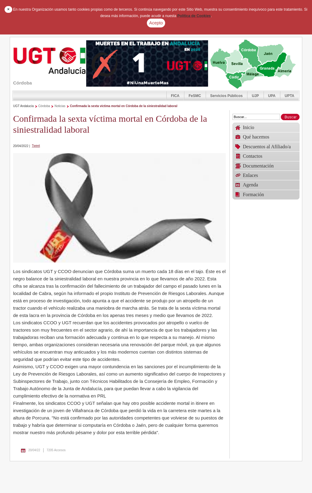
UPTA (289, 96)
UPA (271, 96)
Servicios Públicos (226, 96)
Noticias (60, 106)
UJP (255, 96)
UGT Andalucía (23, 106)
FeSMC (195, 96)
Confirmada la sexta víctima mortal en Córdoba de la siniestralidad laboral (123, 106)
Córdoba (44, 106)
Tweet (36, 145)
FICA (175, 96)
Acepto (156, 22)
